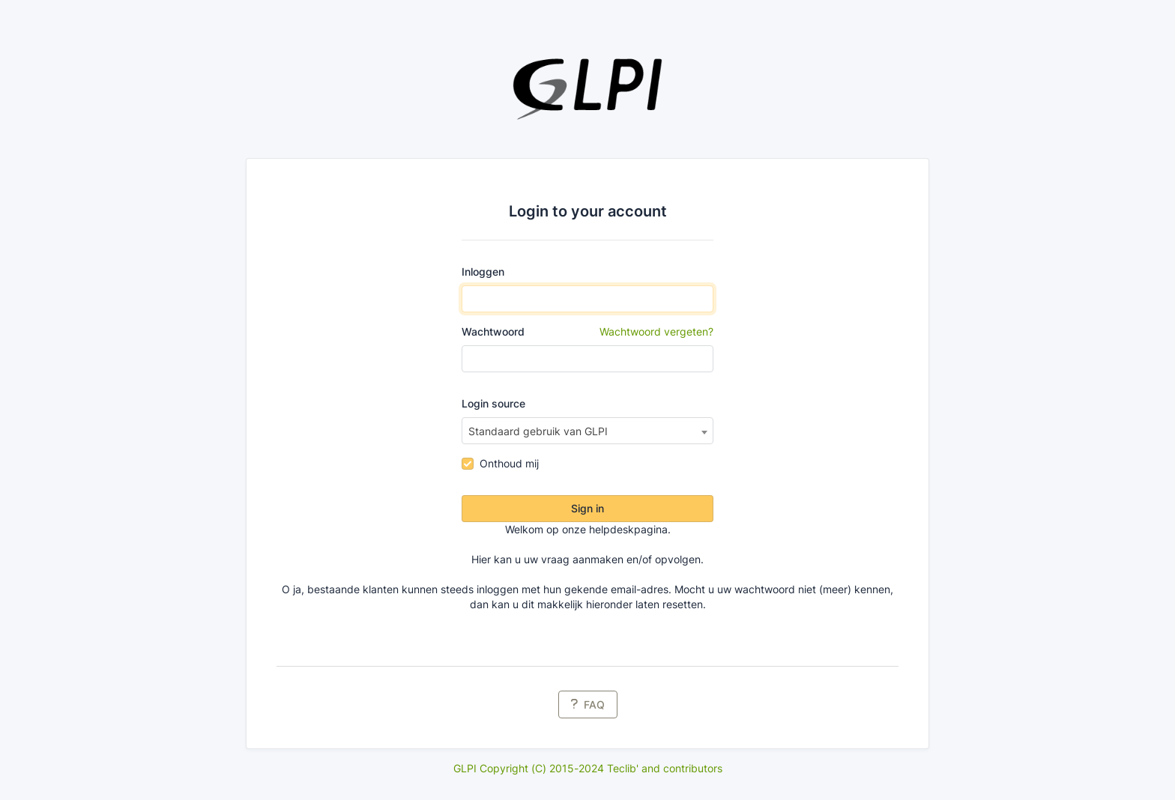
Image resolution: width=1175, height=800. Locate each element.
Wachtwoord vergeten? (656, 331)
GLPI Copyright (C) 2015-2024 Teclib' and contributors (587, 768)
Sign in (587, 508)
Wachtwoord (588, 331)
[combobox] (588, 430)
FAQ (588, 704)
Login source (493, 403)
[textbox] (587, 431)
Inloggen (483, 271)
